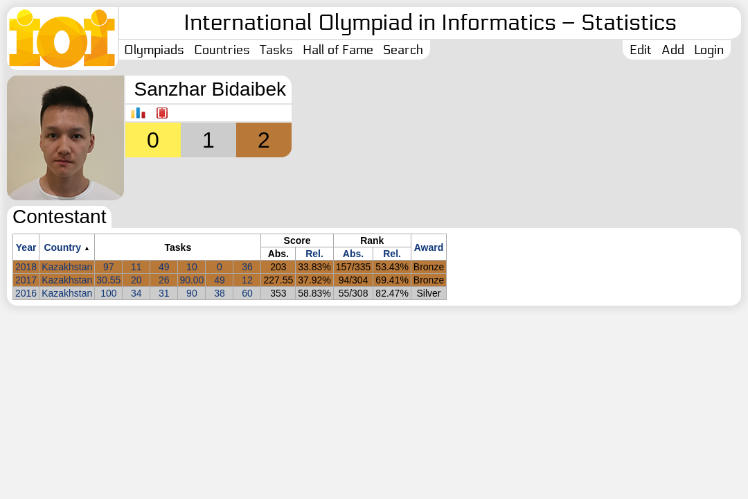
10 (191, 266)
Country (62, 247)
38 (219, 293)
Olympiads (154, 50)
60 (247, 293)
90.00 (191, 280)
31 (164, 293)
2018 (26, 266)
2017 (26, 280)
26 (164, 280)
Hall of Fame (338, 50)
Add (672, 50)
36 (247, 266)
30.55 (108, 280)
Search (403, 50)
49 (164, 266)
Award (429, 247)
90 (191, 293)
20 (136, 280)
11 (136, 266)
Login (709, 50)
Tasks (276, 50)
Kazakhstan (67, 266)
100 (108, 293)
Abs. (353, 253)
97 (108, 266)
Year (26, 247)
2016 (26, 293)
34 (136, 293)
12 (247, 280)
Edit (641, 50)
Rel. (314, 253)
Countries (222, 50)
